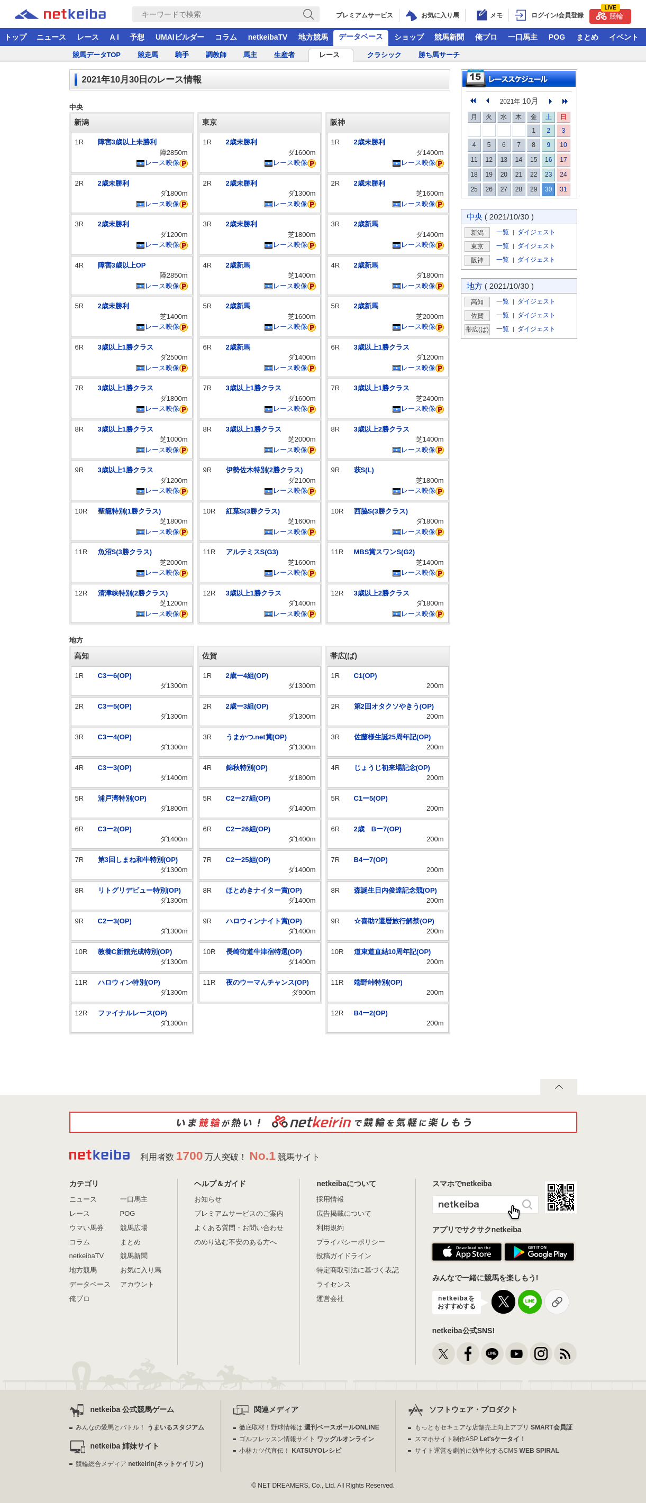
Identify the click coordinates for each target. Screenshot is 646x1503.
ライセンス (333, 1284)
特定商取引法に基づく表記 (357, 1270)
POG (557, 37)
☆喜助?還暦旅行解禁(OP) (394, 921)
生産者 (284, 55)
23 (548, 174)
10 (563, 145)
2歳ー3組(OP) (247, 706)
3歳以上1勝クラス (125, 347)
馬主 (250, 55)
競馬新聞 (449, 37)
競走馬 (148, 55)
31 (563, 189)
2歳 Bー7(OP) (378, 829)
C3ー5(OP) (115, 706)
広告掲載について (343, 1213)
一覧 (502, 231)
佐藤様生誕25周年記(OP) (392, 737)
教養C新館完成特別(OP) (135, 952)
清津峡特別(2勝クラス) (133, 593)
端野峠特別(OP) (378, 982)
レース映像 (157, 163)
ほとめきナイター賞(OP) (264, 890)
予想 (137, 37)
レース (88, 37)
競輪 (609, 14)
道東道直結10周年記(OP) (392, 952)
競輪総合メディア (139, 1464)
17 (563, 159)
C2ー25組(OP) (248, 860)
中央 (475, 216)
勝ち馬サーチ (439, 55)
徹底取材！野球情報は (309, 1427)
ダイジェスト (536, 231)
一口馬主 (523, 37)
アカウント (137, 1284)
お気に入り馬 (140, 1270)
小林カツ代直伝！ (290, 1450)
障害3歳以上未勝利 (127, 142)
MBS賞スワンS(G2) (384, 552)
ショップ (409, 37)
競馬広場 (134, 1228)
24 (563, 174)
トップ (15, 37)
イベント (624, 37)
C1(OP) (365, 676)
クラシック (384, 55)
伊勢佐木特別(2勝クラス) (264, 470)
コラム (226, 37)
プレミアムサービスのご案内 (239, 1213)
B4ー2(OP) (371, 1013)
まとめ (587, 37)
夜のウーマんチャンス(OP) (267, 982)
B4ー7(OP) (371, 860)
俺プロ (486, 37)
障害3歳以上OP (122, 265)
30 (548, 189)
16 (548, 159)
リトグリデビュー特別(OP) (139, 890)
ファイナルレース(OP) (132, 1013)
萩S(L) (364, 470)
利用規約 (330, 1228)
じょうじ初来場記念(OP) (392, 768)
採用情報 (330, 1199)
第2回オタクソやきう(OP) (394, 706)
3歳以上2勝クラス (382, 429)
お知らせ (208, 1199)
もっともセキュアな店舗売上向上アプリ (493, 1427)
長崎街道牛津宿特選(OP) (264, 952)
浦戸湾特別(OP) (122, 798)
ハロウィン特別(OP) (129, 982)
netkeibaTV (268, 37)
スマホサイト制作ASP (470, 1439)
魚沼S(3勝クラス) (125, 552)
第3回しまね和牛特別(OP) (138, 860)
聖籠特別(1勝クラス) (129, 511)
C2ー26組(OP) (248, 829)
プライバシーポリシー (350, 1242)
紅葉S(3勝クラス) (253, 511)
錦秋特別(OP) (247, 768)
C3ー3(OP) (115, 768)
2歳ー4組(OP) (247, 676)
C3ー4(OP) (115, 737)
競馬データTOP (96, 55)
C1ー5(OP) (371, 798)
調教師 (216, 55)
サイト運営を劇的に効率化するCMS (487, 1450)
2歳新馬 (238, 265)
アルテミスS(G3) (252, 552)
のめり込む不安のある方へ (235, 1242)
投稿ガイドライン (343, 1256)
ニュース (51, 37)
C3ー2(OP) (115, 829)
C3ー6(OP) (115, 676)
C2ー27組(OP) (248, 798)
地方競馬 (313, 37)
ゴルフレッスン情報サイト (306, 1439)
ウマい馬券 (86, 1228)
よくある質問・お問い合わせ (239, 1228)
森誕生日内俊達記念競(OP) (395, 890)
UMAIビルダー (180, 37)
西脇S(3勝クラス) (381, 511)
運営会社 (330, 1299)
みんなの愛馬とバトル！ (140, 1427)
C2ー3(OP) (115, 921)
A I (114, 37)
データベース (361, 36)
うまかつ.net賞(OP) (256, 737)
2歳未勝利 (113, 183)
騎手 (182, 55)
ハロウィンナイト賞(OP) (264, 921)
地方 (475, 285)
